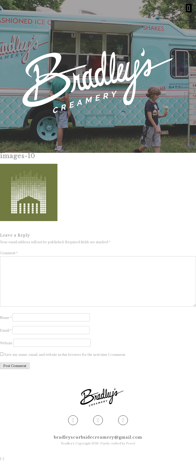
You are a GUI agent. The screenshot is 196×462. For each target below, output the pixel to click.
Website (6, 343)
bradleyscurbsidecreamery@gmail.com (98, 437)
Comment (9, 253)
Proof (130, 443)
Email (5, 330)
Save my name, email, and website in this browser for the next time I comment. (65, 355)
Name (6, 318)
